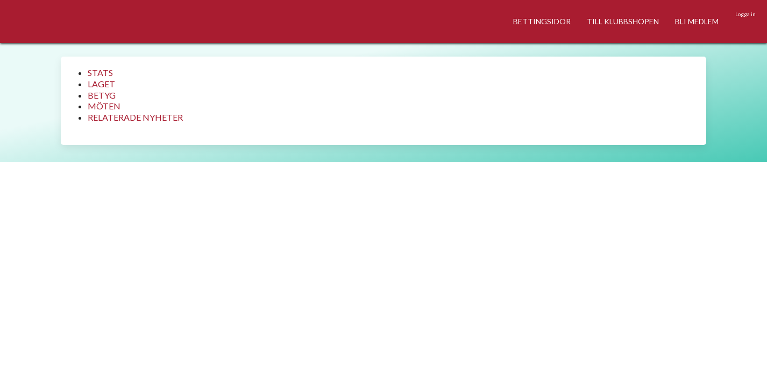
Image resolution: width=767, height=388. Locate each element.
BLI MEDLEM (697, 21)
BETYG (102, 95)
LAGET (101, 84)
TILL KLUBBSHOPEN (623, 21)
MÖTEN (104, 106)
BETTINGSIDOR (542, 21)
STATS (100, 72)
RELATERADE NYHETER (135, 117)
